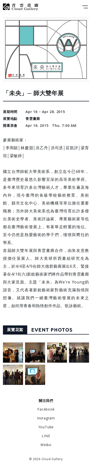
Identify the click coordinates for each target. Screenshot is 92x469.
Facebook (45, 409)
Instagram (46, 418)
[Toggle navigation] (85, 7)
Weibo (46, 444)
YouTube (46, 427)
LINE (46, 435)
